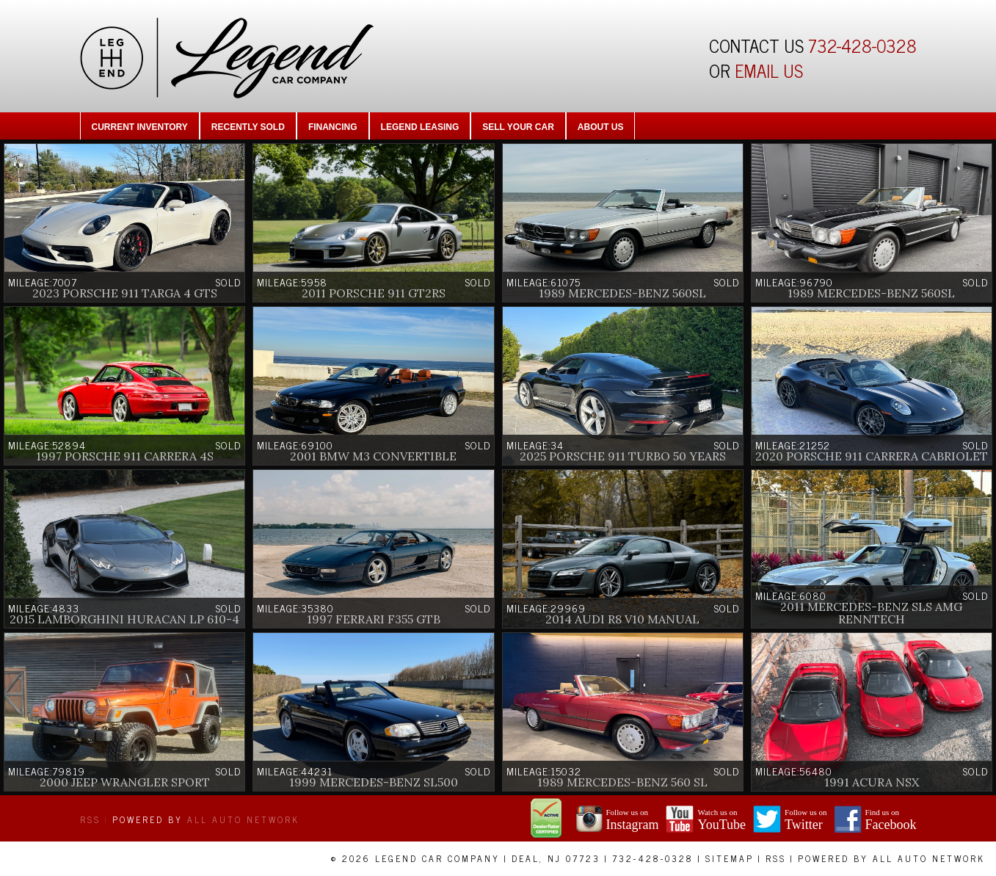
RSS (90, 819)
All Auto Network (243, 819)
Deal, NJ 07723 (556, 858)
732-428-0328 (862, 45)
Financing (332, 127)
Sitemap (729, 858)
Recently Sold (248, 127)
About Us (601, 127)
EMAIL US (769, 70)
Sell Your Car (518, 127)
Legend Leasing (420, 127)
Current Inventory (140, 127)
